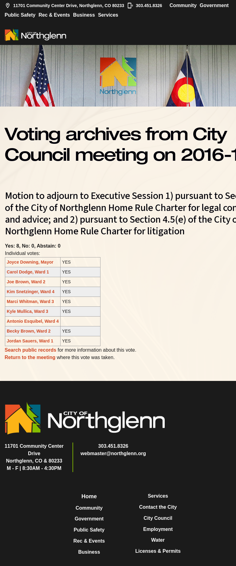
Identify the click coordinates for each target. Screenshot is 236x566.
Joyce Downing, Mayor (30, 262)
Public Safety (20, 15)
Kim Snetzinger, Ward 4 (30, 291)
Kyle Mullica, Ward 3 (27, 311)
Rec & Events (54, 15)
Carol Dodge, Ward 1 (28, 271)
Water (158, 540)
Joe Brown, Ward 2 (26, 281)
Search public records (30, 350)
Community (183, 5)
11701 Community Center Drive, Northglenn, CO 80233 (64, 5)
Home (89, 496)
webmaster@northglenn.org (113, 453)
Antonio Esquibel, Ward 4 (33, 321)
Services (108, 15)
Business (84, 15)
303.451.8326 (144, 5)
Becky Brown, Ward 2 (29, 331)
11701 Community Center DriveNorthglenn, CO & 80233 (34, 453)
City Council (158, 518)
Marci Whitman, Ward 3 (30, 301)
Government (214, 5)
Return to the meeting (30, 357)
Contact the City (158, 507)
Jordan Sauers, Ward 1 (30, 340)
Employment (158, 529)
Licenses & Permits (158, 551)
